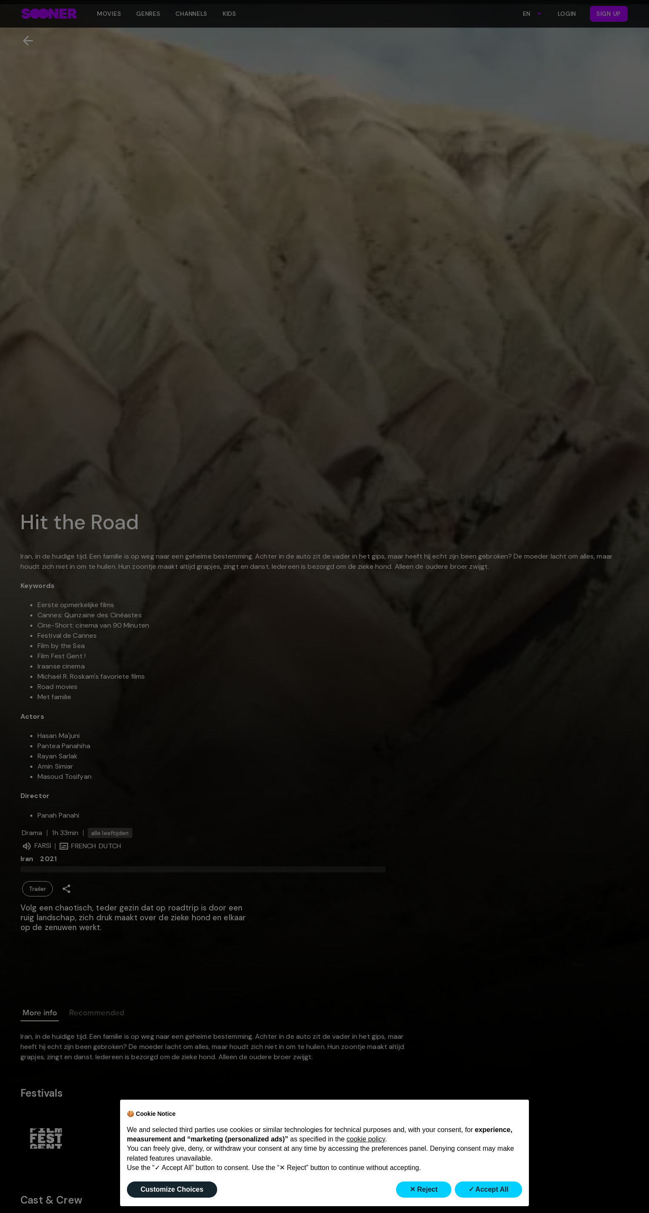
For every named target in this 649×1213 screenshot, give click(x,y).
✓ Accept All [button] (488, 1189)
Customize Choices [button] (172, 1189)
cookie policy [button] (366, 1139)
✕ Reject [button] (423, 1189)
